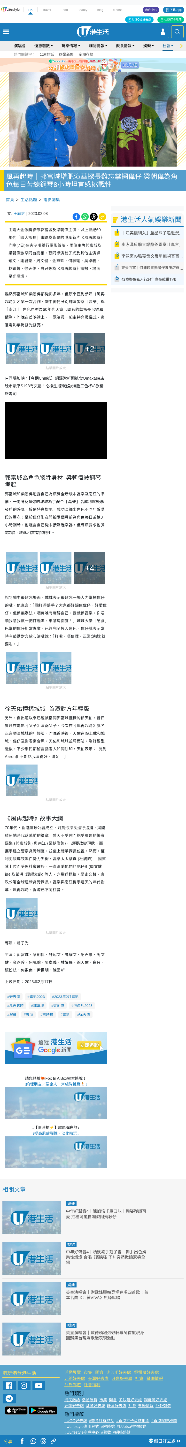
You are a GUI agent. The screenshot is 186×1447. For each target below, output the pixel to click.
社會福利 (92, 1385)
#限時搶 (108, 1426)
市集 (88, 1372)
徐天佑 (84, 1014)
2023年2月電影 (66, 997)
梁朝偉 (58, 1005)
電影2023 (37, 997)
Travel (46, 10)
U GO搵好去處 (141, 19)
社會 (166, 46)
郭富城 (38, 1005)
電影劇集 (51, 200)
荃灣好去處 (98, 1378)
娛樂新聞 (66, 54)
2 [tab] (89, 70)
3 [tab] (94, 70)
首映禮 (47, 1014)
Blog (100, 10)
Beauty (82, 10)
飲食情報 (124, 46)
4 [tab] (99, 70)
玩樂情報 (69, 46)
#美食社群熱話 (101, 1421)
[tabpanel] (93, 65)
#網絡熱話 (122, 1432)
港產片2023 (82, 1005)
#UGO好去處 (75, 1421)
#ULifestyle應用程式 (81, 1426)
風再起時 (16, 1005)
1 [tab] (84, 70)
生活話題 (29, 200)
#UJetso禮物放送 (132, 1426)
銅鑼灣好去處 (146, 1372)
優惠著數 (42, 46)
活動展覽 (72, 1372)
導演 (29, 1014)
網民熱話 (72, 1400)
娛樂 (147, 46)
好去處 (14, 997)
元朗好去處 (74, 1378)
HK (30, 10)
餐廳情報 (155, 1378)
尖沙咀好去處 (118, 1372)
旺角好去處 (122, 1378)
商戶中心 (151, 10)
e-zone (118, 10)
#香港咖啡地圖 (164, 1421)
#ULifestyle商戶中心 (81, 1432)
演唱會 (20, 46)
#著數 (106, 1432)
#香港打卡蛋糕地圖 (132, 1421)
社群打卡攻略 (173, 19)
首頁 (10, 200)
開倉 (99, 1372)
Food (64, 10)
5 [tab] (103, 70)
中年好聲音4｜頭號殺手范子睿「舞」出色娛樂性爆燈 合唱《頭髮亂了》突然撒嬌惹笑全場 (106, 1257)
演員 (12, 1014)
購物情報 (96, 46)
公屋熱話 (46, 54)
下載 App (176, 10)
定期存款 (86, 54)
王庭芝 (19, 214)
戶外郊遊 (72, 1385)
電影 (66, 1014)
